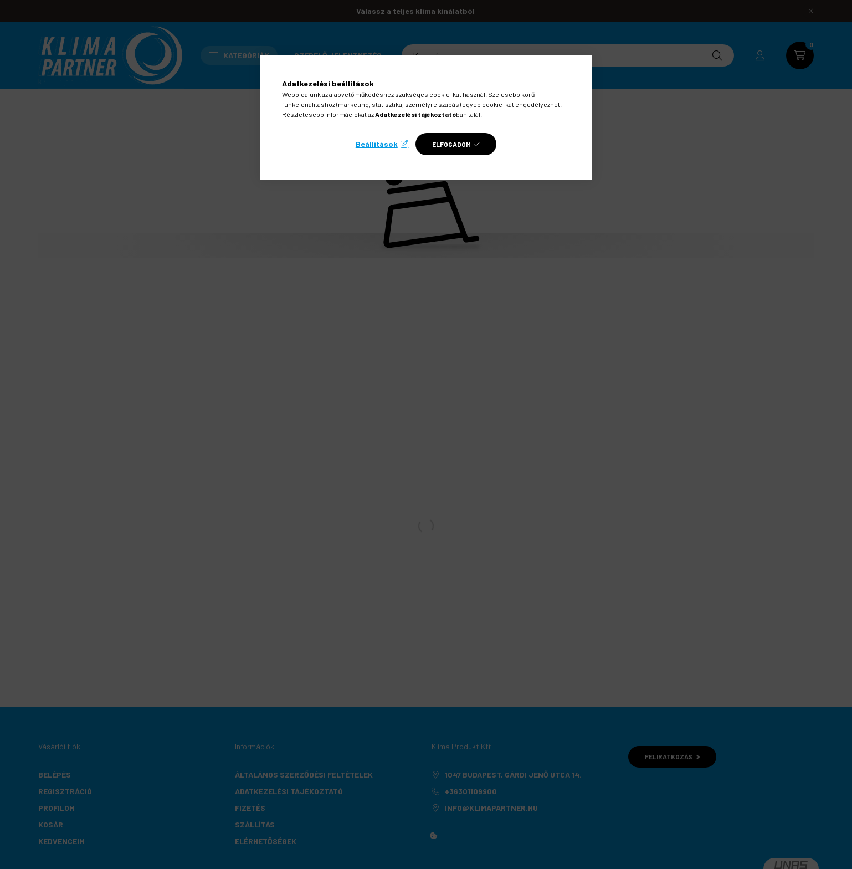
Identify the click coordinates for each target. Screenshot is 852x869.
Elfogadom (451, 144)
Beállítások (377, 144)
